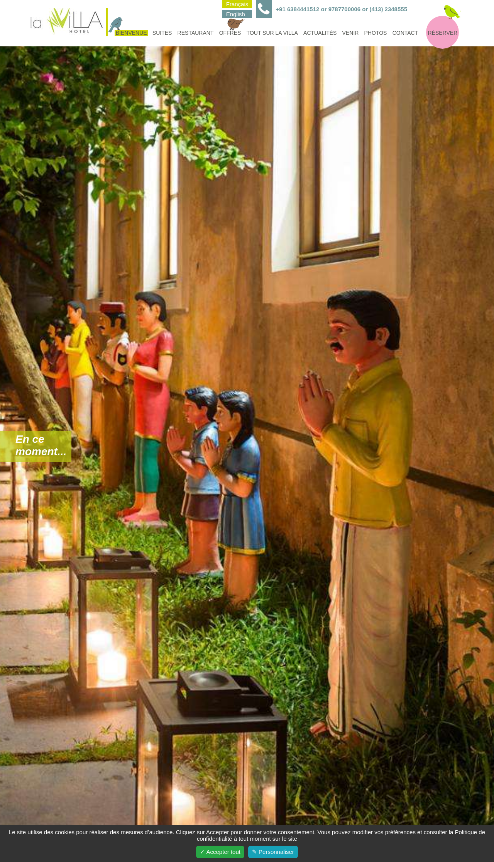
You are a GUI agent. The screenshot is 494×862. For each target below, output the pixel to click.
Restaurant (196, 33)
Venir (350, 33)
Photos (375, 33)
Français (237, 4)
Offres (230, 33)
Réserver (443, 33)
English (235, 14)
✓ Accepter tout (220, 851)
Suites (162, 33)
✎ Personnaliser (273, 851)
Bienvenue (131, 33)
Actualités (320, 33)
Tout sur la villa (272, 33)
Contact (405, 33)
